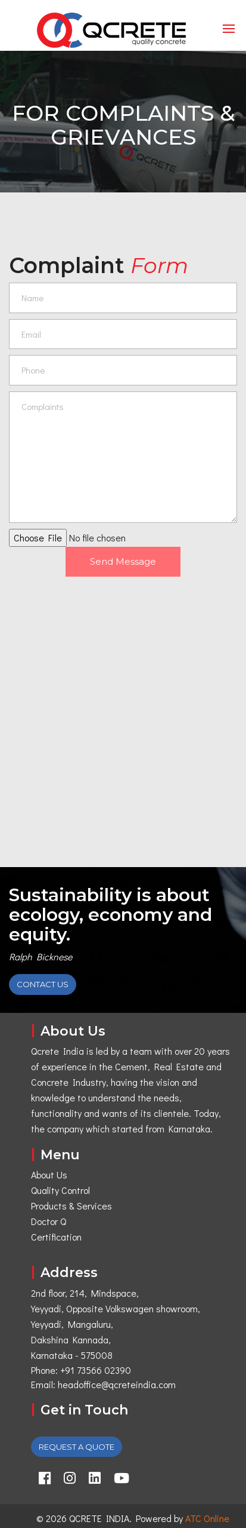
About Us (49, 1174)
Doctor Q (48, 1221)
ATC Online (207, 1518)
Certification (56, 1236)
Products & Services (71, 1205)
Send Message (123, 561)
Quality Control (60, 1190)
